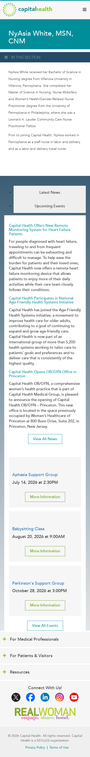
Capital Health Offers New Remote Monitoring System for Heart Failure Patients (40, 229)
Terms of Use (59, 747)
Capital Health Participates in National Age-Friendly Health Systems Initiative (41, 300)
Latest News (49, 192)
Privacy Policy (35, 747)
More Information (45, 497)
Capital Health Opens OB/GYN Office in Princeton (42, 374)
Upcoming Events (50, 206)
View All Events (45, 625)
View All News (45, 439)
